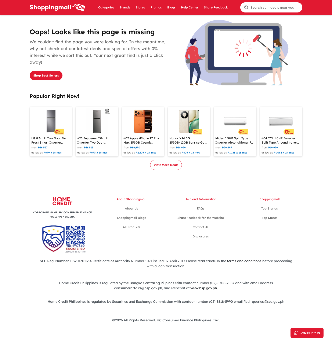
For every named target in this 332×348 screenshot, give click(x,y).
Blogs (171, 7)
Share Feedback (216, 7)
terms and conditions (244, 261)
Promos (156, 7)
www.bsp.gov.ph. (204, 288)
